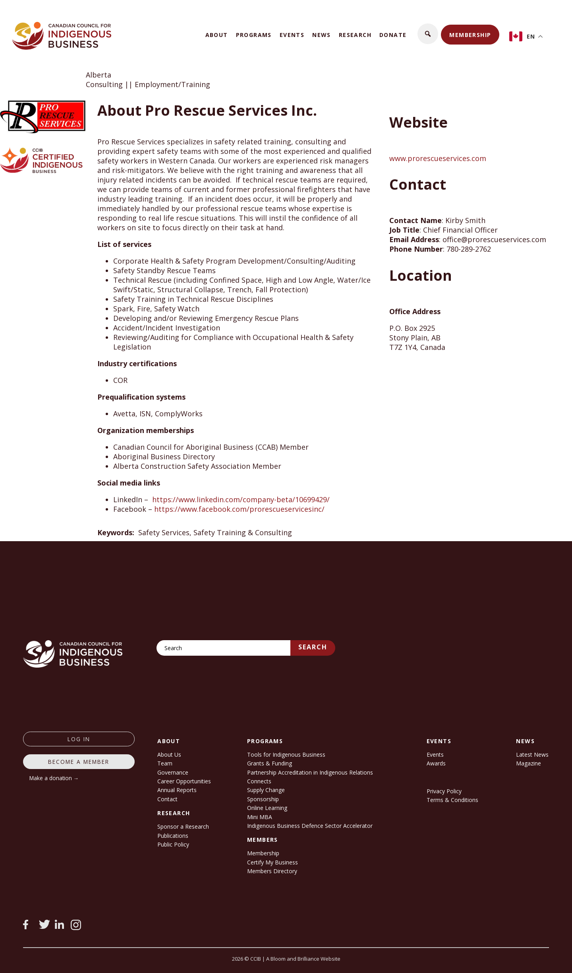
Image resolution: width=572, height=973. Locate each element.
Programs (254, 35)
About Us (169, 754)
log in (79, 739)
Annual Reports (177, 790)
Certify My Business (272, 862)
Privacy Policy (444, 791)
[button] (427, 33)
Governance (172, 772)
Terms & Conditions (452, 800)
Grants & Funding (269, 763)
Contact (167, 799)
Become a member (78, 761)
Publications (172, 835)
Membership (470, 35)
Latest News (532, 754)
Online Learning (267, 808)
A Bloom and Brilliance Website (303, 958)
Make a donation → (54, 778)
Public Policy (173, 844)
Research (355, 35)
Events (292, 35)
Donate (392, 35)
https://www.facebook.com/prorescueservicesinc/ (239, 509)
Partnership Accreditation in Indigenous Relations (310, 772)
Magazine (528, 763)
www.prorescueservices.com (437, 158)
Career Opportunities (184, 781)
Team (164, 763)
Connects (259, 781)
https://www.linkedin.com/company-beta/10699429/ (241, 499)
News (321, 35)
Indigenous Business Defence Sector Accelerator (310, 825)
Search (312, 647)
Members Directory (272, 871)
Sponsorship (263, 799)
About (216, 35)
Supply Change (266, 790)
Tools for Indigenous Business (286, 754)
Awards (436, 763)
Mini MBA (259, 817)
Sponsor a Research (183, 826)
